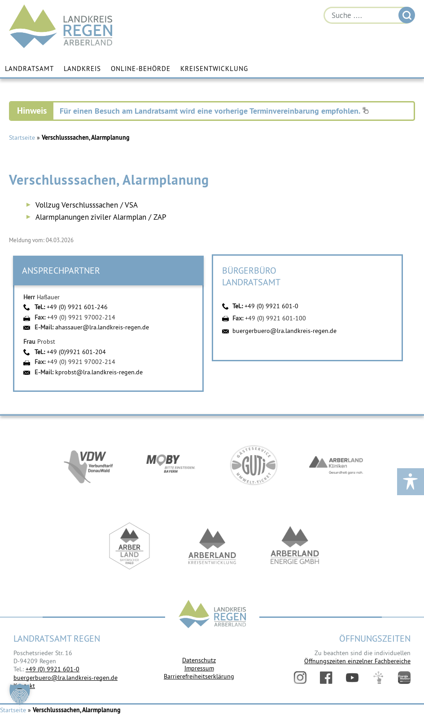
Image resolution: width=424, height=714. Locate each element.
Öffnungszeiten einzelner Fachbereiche (357, 661)
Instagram (300, 677)
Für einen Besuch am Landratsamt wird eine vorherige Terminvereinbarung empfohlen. (214, 111)
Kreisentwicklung (214, 68)
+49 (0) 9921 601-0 (271, 306)
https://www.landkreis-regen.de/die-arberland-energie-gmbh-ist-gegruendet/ (295, 546)
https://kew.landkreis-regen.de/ (212, 546)
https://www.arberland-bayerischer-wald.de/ (130, 546)
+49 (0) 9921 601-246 (77, 307)
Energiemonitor (404, 677)
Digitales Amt (378, 677)
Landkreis (82, 68)
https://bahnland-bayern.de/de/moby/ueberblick (171, 465)
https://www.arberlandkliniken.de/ (336, 465)
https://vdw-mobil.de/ (88, 465)
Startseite (22, 137)
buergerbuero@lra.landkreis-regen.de (284, 331)
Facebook (326, 677)
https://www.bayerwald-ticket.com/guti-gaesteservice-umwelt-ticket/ (253, 465)
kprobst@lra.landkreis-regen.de (99, 372)
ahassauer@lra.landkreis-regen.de (102, 327)
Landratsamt (29, 68)
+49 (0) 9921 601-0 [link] (52, 669)
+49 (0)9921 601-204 (76, 352)
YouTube (352, 677)
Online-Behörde (140, 68)
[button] (19, 694)
